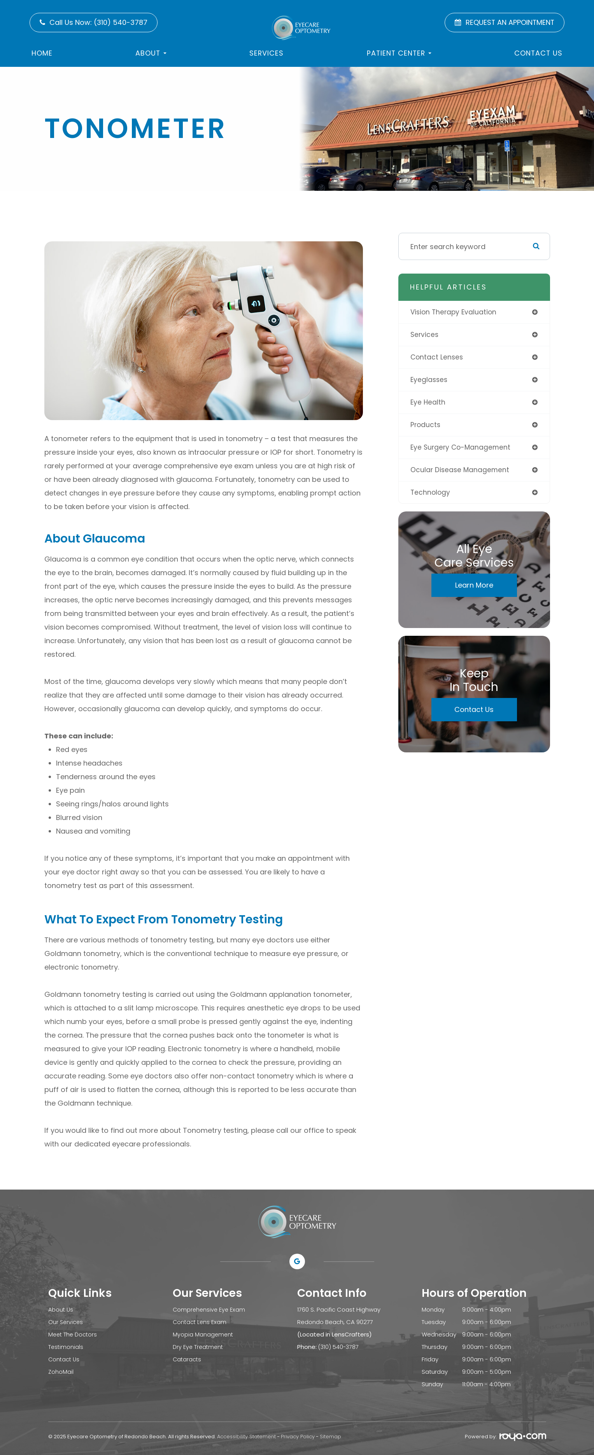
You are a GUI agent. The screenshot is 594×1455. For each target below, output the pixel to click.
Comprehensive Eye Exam (210, 1309)
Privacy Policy (298, 1436)
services (425, 335)
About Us (61, 1309)
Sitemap (330, 1436)
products (426, 427)
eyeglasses (429, 381)
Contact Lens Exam (200, 1322)
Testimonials (66, 1347)
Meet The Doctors (73, 1334)
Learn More (474, 589)
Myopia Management (203, 1334)
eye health (428, 404)
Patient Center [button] (399, 53)
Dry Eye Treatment (199, 1347)
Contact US (538, 53)
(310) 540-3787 (339, 1347)
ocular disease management (460, 473)
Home (42, 53)
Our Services (66, 1322)
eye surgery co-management (461, 450)
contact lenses (437, 358)
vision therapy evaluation (454, 312)
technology (430, 496)
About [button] (150, 53)
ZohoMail (61, 1372)
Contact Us (474, 713)
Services (266, 53)
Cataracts (187, 1359)
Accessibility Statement (246, 1436)
